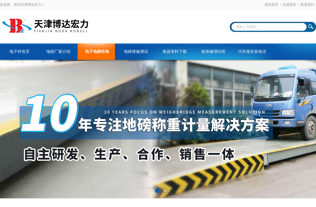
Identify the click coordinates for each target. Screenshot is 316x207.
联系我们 (307, 5)
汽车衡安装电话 (252, 51)
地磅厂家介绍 (58, 51)
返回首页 (271, 5)
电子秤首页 (19, 51)
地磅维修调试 (136, 51)
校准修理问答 (213, 51)
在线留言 (289, 5)
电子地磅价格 (97, 51)
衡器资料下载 (175, 51)
